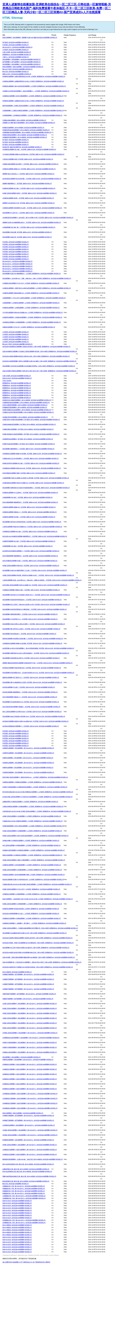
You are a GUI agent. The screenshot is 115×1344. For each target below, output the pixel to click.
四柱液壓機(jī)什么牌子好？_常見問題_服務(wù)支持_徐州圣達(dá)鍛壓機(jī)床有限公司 (28, 212)
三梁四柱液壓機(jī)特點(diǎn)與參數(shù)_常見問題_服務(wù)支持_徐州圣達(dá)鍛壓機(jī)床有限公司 (32, 526)
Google (61, 24)
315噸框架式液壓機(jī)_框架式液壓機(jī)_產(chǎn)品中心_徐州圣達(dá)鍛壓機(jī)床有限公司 (29, 1069)
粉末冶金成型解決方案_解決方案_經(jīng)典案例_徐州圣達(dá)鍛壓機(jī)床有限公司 (27, 1171)
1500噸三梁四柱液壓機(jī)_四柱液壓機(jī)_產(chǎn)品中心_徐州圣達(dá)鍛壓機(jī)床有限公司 (30, 1130)
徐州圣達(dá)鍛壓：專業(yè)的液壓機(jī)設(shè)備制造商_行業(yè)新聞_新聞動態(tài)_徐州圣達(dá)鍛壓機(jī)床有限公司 (38, 942)
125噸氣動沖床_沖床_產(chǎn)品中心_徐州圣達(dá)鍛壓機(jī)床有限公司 (24, 1196)
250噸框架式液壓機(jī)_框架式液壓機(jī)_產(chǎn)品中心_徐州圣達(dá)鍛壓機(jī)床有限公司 (29, 1154)
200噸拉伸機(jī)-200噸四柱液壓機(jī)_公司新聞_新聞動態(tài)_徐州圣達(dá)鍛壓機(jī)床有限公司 (30, 840)
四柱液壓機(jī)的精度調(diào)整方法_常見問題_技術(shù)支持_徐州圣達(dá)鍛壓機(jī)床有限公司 (31, 658)
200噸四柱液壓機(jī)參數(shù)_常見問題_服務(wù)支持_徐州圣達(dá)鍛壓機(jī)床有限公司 (29, 169)
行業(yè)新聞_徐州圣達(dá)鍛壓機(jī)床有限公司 (16, 52)
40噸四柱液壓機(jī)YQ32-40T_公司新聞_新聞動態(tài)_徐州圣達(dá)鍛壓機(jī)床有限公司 (28, 327)
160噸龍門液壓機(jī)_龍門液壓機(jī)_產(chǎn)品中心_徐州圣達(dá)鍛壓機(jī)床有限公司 (28, 1115)
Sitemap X (14, 1255)
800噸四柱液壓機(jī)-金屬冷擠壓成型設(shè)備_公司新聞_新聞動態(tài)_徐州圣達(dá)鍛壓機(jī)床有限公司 (33, 76)
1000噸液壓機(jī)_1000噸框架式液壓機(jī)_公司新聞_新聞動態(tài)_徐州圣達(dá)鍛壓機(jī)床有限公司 (32, 115)
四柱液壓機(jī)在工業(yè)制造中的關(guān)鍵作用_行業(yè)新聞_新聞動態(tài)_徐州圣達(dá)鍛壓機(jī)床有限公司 (35, 947)
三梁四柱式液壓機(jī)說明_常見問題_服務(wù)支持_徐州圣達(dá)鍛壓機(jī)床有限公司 (27, 159)
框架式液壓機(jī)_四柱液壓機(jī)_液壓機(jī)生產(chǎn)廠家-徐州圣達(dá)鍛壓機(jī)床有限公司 (29, 37)
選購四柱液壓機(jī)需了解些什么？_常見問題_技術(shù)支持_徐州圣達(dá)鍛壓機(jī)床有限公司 (30, 677)
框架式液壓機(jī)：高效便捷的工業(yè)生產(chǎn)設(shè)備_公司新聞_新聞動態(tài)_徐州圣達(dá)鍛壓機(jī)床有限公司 (37, 899)
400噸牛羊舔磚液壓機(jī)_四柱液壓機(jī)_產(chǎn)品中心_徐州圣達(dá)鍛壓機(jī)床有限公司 (29, 1042)
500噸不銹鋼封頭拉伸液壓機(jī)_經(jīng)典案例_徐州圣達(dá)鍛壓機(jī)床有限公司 (26, 410)
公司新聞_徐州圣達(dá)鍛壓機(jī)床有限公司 (15, 49)
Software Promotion (34, 1255)
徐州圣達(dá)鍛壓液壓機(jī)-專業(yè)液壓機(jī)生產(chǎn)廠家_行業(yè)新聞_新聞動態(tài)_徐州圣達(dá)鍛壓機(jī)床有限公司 (39, 361)
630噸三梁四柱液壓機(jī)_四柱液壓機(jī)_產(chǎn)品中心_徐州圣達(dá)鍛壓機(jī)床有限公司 (29, 1023)
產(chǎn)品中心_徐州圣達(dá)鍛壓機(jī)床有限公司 (17, 47)
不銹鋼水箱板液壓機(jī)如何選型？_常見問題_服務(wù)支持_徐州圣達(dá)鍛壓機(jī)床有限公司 (30, 164)
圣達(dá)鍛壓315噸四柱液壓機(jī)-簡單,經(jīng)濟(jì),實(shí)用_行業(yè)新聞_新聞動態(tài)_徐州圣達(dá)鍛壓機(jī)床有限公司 (39, 371)
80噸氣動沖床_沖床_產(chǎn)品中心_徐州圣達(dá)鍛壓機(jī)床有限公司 (23, 1193)
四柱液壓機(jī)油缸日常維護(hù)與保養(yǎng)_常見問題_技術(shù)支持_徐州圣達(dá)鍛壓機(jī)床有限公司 (33, 716)
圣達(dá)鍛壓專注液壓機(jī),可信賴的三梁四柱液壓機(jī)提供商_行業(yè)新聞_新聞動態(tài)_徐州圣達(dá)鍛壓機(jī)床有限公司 (39, 351)
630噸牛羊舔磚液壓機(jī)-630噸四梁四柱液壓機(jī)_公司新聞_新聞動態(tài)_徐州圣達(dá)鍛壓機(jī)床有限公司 (34, 787)
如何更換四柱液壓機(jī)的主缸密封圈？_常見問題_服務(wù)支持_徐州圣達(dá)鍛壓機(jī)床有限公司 (31, 178)
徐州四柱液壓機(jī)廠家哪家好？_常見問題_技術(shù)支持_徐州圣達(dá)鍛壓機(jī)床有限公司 (30, 692)
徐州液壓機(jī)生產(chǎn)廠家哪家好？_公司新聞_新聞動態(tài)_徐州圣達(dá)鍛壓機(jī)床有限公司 (31, 273)
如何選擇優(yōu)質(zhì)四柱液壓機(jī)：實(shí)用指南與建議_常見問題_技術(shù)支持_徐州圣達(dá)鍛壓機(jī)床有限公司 (38, 648)
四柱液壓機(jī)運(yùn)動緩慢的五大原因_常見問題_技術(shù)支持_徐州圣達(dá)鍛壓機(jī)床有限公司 (32, 682)
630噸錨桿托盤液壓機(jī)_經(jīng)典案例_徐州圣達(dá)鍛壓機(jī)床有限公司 (24, 407)
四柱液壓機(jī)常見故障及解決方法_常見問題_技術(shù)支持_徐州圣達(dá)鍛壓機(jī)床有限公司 (30, 702)
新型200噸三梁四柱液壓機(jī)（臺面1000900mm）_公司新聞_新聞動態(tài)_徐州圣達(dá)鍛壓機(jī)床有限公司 (35, 777)
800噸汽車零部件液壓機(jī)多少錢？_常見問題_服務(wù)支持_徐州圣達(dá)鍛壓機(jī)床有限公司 (30, 463)
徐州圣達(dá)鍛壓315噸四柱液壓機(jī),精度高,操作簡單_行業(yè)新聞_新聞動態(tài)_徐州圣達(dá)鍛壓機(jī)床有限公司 (37, 938)
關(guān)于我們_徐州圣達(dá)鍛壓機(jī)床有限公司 (17, 69)
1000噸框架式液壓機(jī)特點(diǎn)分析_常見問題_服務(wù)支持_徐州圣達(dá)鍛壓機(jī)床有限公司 (31, 468)
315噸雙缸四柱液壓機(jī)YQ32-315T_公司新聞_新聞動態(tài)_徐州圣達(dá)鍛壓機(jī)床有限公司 (30, 283)
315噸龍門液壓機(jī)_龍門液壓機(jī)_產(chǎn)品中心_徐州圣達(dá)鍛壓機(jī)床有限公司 (28, 984)
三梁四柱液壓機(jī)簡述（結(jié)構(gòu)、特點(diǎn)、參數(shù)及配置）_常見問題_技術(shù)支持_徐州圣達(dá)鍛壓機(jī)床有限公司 (42, 580)
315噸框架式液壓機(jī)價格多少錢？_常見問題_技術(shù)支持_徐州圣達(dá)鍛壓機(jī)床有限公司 (31, 590)
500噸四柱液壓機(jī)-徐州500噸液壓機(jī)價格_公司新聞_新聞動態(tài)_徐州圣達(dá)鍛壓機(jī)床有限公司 (33, 874)
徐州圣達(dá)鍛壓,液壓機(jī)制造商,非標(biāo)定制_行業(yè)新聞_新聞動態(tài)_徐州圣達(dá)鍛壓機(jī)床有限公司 (36, 356)
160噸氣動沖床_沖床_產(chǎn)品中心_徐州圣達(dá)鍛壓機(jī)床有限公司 (24, 1198)
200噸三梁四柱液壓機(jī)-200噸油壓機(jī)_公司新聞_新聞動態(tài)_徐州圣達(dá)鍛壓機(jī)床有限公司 (32, 869)
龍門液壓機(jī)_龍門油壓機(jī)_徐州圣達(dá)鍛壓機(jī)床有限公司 (21, 62)
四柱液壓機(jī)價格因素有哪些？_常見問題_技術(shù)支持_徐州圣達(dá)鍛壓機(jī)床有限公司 (30, 614)
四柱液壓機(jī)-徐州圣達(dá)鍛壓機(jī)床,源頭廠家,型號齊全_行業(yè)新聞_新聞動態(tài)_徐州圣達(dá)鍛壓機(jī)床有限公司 (38, 366)
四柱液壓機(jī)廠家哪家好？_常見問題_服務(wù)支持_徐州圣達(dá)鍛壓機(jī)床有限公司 (28, 448)
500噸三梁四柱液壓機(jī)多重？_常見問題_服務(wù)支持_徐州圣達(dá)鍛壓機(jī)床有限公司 (29, 193)
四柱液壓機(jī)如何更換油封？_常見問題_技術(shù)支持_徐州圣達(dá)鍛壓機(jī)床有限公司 (29, 633)
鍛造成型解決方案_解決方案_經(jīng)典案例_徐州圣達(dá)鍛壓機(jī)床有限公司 (25, 1181)
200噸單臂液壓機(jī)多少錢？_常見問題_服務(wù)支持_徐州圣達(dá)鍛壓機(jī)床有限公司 (28, 541)
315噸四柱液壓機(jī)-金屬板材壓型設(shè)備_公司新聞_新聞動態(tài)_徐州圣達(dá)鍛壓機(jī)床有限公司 (33, 81)
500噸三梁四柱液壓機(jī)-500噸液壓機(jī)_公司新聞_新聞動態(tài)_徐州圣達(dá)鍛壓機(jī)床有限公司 (32, 904)
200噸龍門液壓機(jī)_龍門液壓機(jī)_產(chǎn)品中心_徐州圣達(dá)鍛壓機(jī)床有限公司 (28, 974)
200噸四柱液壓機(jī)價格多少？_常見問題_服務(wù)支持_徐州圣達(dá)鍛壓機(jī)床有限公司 (29, 512)
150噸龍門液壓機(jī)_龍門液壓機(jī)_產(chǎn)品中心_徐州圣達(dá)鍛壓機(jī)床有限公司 (28, 979)
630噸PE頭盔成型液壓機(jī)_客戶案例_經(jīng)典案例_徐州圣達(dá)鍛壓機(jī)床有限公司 (28, 444)
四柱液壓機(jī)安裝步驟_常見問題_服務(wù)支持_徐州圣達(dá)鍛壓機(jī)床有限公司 (27, 232)
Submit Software (54, 1255)
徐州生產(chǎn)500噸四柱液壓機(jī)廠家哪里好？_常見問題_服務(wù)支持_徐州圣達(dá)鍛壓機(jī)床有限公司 (34, 536)
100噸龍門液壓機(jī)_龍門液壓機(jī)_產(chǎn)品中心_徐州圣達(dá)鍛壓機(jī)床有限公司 (28, 989)
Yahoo (78, 24)
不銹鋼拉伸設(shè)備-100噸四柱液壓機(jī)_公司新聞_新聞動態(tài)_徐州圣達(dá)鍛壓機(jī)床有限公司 (32, 821)
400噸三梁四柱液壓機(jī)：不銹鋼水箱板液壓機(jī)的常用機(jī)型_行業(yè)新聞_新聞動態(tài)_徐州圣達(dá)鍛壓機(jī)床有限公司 (40, 928)
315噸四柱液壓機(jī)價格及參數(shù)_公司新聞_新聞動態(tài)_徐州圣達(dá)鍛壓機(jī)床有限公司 (30, 293)
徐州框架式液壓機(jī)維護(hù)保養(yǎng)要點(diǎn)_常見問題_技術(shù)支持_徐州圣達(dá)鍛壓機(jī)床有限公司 (35, 721)
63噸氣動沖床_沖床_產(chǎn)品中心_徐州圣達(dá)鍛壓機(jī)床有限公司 (23, 1191)
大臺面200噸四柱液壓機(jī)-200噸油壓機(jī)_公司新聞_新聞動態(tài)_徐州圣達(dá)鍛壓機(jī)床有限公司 (32, 806)
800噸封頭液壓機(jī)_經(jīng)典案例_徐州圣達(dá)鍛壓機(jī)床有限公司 (23, 127)
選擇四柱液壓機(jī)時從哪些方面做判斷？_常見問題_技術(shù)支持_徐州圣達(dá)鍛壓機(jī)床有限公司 (32, 638)
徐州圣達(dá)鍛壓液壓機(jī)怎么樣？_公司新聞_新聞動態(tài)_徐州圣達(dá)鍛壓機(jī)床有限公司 (30, 913)
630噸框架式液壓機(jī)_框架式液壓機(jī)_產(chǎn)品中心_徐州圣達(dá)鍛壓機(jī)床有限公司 (29, 1084)
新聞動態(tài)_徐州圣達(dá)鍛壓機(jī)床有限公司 (16, 54)
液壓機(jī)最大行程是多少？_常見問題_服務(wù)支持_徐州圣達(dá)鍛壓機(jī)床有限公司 (28, 173)
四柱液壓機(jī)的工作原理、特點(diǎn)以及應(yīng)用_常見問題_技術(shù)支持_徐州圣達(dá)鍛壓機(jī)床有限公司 (36, 604)
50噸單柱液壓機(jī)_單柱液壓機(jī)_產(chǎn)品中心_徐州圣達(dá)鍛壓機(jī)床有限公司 (27, 767)
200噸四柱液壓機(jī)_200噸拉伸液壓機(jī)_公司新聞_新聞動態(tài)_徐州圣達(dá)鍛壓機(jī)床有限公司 (32, 317)
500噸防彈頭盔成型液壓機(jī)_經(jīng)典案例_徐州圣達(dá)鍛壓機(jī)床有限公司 (26, 130)
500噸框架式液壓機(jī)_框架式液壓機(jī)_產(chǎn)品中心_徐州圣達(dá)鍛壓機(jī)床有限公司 (29, 1079)
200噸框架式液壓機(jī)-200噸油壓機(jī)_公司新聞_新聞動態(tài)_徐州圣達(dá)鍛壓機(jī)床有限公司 (31, 918)
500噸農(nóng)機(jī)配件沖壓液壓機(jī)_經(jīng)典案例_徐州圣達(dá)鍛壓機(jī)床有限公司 (28, 122)
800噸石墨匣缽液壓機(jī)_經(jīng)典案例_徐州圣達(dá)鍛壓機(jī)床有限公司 (24, 135)
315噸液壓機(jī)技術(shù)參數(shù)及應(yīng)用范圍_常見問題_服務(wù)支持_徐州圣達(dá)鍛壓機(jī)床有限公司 (35, 478)
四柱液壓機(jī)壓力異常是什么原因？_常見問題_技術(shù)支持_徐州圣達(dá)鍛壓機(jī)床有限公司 (31, 629)
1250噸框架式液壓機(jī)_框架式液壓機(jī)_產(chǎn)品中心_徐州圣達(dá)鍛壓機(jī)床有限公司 (30, 1098)
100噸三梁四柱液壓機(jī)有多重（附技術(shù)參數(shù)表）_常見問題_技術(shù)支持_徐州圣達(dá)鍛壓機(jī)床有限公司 (38, 575)
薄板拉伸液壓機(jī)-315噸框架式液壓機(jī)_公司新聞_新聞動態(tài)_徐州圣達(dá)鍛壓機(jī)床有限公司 (32, 855)
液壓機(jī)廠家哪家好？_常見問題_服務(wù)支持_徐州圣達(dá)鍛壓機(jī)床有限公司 (27, 183)
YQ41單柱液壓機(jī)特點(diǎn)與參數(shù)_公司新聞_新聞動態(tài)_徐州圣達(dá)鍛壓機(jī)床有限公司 (32, 312)
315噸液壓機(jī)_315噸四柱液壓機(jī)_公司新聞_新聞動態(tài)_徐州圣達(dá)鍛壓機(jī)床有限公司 (31, 302)
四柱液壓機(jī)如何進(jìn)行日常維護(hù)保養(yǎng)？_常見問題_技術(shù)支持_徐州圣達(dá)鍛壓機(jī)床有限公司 (36, 594)
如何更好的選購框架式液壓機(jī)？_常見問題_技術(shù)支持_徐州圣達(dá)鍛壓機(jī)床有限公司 (30, 726)
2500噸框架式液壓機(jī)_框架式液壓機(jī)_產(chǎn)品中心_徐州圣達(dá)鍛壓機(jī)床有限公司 (30, 1108)
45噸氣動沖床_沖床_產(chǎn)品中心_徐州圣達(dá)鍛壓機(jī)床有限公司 (23, 1188)
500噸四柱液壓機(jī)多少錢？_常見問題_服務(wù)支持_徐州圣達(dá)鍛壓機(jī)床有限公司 (28, 188)
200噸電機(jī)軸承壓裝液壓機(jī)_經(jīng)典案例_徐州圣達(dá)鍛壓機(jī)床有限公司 (26, 132)
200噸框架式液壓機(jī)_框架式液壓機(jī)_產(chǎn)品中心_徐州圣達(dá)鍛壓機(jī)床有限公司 (29, 1064)
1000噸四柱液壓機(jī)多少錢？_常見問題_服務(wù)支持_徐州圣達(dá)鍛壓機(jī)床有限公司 (29, 149)
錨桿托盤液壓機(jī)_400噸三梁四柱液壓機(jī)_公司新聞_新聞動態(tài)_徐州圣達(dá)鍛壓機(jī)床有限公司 (33, 105)
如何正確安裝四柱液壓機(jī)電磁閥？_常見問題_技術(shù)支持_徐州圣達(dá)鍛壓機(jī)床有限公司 (31, 706)
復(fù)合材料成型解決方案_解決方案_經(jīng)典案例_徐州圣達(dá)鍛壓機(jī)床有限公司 (28, 1164)
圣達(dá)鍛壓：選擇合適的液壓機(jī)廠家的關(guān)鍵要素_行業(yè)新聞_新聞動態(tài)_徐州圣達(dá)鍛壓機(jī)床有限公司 (38, 957)
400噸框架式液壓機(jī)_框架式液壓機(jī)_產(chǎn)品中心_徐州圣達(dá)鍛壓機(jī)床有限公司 (29, 1074)
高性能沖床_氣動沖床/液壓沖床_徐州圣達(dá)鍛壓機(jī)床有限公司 (22, 147)
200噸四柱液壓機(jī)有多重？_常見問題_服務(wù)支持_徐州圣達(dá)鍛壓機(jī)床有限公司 (28, 517)
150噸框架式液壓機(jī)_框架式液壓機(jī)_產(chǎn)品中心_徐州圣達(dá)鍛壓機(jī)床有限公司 (29, 1149)
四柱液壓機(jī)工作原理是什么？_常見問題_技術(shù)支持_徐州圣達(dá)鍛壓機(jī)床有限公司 (30, 619)
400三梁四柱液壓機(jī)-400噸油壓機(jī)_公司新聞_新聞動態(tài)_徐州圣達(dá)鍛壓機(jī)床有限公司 (31, 845)
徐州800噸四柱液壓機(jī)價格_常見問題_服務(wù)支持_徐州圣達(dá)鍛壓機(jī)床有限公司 (28, 473)
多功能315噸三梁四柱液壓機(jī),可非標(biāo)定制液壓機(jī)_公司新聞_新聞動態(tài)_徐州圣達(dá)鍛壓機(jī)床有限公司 (37, 796)
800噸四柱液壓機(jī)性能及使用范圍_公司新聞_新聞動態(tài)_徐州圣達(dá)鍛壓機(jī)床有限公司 (30, 908)
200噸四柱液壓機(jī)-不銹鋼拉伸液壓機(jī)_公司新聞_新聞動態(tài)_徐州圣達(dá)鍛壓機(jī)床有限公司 (32, 782)
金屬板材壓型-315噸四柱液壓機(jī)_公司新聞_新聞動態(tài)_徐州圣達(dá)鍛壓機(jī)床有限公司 (30, 801)
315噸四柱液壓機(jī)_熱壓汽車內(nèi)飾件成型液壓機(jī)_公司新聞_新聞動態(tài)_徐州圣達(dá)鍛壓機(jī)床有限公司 (36, 288)
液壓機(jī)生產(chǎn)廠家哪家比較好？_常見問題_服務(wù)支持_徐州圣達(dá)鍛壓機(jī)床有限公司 (31, 222)
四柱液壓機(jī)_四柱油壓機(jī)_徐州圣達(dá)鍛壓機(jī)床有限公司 (21, 64)
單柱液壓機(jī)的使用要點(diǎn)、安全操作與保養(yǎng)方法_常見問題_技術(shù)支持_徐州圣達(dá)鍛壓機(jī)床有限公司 (38, 672)
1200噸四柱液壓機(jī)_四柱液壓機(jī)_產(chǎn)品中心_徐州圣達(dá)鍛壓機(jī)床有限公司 (28, 1125)
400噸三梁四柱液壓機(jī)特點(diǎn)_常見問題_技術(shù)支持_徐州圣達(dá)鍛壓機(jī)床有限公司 (30, 565)
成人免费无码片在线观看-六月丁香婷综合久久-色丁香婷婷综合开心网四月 (26, 1262)
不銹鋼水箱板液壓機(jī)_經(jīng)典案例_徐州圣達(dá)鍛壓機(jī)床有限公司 (24, 120)
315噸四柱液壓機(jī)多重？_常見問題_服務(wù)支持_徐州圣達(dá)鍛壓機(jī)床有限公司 (28, 198)
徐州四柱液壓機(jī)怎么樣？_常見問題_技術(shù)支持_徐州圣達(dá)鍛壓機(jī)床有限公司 (28, 687)
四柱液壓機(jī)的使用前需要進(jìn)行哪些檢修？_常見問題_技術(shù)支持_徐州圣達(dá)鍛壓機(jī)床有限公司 (34, 609)
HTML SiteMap (6, 380)
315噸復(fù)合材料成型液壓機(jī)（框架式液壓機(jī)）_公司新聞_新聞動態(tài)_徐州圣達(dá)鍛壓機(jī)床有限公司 (35, 91)
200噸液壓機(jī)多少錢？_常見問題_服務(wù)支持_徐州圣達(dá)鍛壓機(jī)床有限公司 (27, 546)
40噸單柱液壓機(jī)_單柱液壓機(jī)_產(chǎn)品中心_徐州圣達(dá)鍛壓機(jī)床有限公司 (27, 1059)
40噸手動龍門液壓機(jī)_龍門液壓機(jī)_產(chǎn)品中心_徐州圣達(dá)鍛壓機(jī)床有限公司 (29, 994)
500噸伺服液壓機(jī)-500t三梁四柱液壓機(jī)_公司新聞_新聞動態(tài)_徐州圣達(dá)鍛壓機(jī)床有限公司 (33, 826)
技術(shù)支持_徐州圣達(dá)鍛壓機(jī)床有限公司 (17, 378)
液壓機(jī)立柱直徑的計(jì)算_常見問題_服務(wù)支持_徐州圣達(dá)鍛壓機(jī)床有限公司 (28, 203)
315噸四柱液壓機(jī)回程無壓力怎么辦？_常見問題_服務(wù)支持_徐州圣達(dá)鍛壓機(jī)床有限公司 (32, 208)
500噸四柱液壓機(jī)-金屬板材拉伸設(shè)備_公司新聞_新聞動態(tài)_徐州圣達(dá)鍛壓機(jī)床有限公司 (33, 100)
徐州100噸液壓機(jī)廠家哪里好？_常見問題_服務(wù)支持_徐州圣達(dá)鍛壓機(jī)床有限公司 (30, 502)
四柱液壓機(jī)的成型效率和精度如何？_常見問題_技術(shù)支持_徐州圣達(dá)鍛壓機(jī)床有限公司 (32, 599)
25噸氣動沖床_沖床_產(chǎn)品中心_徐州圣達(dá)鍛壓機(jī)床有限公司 (23, 1186)
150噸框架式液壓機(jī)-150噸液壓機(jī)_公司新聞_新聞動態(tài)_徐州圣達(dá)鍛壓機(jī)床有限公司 (31, 894)
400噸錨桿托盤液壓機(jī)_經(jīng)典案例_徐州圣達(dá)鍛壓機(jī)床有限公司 (24, 137)
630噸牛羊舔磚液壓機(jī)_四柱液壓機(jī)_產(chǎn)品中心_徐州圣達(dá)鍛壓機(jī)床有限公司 (29, 1047)
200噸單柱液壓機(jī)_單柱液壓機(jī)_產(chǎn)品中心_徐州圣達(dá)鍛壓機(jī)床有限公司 (28, 753)
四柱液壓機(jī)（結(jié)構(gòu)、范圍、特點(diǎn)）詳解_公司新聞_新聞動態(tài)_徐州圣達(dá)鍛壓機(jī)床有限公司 (36, 278)
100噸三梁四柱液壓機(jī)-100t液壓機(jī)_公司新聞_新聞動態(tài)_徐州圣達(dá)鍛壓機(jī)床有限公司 (31, 816)
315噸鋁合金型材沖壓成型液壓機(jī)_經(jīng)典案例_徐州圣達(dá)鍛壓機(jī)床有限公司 (28, 412)
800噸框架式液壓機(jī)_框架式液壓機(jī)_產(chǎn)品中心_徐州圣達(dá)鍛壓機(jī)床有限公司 (29, 1088)
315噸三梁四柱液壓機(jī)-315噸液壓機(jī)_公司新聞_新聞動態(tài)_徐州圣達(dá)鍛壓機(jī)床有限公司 (32, 831)
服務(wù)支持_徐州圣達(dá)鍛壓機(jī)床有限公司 (16, 74)
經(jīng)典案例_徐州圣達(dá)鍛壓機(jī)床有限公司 (17, 972)
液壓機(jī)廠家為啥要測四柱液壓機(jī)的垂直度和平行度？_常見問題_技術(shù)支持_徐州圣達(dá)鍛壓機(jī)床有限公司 (37, 663)
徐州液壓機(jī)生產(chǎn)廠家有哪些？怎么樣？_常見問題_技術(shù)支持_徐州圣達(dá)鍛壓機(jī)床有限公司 (34, 570)
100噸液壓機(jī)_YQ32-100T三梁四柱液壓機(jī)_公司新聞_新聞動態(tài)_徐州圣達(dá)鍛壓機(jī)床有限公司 (34, 298)
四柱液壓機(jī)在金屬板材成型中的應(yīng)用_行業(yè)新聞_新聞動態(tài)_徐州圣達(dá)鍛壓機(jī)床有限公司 (34, 933)
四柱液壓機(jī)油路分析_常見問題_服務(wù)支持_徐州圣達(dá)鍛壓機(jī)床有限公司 (27, 237)
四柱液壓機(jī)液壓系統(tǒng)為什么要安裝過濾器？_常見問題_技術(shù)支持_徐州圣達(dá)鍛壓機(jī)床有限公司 (35, 653)
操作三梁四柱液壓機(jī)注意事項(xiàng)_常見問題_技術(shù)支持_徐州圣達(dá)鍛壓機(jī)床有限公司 (32, 711)
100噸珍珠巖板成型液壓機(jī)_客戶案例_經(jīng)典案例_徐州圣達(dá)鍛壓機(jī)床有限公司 (29, 424)
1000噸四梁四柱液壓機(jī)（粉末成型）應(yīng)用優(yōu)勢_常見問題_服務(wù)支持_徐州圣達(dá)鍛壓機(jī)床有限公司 (37, 217)
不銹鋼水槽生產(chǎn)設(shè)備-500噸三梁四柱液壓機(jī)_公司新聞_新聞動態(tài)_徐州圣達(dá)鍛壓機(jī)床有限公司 (37, 884)
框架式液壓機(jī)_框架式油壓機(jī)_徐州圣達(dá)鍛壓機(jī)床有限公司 (22, 66)
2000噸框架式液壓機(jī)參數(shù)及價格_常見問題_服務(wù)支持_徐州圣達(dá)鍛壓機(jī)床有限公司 (32, 453)
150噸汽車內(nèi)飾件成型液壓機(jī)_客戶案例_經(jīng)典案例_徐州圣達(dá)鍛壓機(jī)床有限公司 (31, 419)
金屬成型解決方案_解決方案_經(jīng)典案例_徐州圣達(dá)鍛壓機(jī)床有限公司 (25, 1169)
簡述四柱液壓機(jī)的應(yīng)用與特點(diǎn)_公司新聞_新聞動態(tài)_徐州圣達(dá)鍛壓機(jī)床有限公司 (33, 879)
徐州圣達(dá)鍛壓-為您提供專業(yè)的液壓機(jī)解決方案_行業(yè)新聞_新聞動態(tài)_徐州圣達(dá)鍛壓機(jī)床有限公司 (38, 952)
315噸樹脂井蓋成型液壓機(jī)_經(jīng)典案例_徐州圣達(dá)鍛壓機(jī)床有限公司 (26, 402)
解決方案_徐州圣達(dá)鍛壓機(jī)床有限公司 (15, 71)
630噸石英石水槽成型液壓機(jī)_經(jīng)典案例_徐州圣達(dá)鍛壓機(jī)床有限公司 (26, 400)
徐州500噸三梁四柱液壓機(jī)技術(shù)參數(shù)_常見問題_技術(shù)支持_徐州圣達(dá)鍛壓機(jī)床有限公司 (34, 585)
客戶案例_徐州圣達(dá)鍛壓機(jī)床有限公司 (15, 42)
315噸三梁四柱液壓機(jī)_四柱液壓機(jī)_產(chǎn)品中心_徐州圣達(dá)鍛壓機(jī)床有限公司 (29, 1003)
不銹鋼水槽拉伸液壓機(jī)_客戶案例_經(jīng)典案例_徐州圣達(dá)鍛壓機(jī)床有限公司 (28, 429)
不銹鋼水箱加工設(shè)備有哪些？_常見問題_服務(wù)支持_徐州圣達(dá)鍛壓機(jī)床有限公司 (30, 458)
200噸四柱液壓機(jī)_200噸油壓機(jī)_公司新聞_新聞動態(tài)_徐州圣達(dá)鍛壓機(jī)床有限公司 (31, 307)
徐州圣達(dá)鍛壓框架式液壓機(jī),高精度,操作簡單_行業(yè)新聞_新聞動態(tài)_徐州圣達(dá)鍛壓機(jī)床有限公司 (36, 346)
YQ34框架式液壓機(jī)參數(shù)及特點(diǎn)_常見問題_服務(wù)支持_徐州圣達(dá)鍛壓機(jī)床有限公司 (33, 154)
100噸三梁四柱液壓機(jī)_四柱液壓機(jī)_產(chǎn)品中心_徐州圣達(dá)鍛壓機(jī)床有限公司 (29, 1018)
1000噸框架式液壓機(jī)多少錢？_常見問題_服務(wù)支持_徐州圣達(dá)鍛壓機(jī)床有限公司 (29, 531)
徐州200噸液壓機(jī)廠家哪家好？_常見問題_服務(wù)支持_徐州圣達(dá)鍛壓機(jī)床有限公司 (30, 556)
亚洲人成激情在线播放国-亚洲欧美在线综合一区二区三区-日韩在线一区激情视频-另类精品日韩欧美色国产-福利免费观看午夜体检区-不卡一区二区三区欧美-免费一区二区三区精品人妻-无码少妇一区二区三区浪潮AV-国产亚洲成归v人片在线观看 (56, 8)
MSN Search (68, 24)
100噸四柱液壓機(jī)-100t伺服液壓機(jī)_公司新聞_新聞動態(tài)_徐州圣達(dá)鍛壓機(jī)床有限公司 (31, 865)
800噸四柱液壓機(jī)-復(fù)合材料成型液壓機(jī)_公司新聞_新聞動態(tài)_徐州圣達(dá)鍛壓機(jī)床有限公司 (34, 86)
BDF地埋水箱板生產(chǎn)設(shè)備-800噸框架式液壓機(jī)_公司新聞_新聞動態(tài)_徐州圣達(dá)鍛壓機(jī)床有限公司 (37, 792)
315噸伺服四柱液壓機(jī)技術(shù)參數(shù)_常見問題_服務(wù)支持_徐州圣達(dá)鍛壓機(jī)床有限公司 (33, 483)
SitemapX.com (93, 29)
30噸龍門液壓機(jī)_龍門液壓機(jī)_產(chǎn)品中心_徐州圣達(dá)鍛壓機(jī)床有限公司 (27, 998)
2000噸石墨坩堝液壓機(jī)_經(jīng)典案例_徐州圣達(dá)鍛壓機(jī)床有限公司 (25, 417)
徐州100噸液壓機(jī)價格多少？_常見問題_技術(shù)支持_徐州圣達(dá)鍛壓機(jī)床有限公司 (29, 697)
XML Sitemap (27, 29)
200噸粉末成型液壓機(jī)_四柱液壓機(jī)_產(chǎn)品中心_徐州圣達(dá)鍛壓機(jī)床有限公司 (29, 1052)
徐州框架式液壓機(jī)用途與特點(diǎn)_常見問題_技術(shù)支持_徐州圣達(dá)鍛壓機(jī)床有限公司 (31, 667)
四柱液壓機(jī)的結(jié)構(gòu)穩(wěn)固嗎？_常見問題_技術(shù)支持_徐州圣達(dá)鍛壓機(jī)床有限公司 (33, 624)
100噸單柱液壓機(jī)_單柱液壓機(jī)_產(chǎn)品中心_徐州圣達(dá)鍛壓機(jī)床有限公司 (28, 748)
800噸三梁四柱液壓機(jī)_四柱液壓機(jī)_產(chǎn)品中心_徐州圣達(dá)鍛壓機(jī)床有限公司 (29, 1028)
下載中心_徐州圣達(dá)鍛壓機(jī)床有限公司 (15, 57)
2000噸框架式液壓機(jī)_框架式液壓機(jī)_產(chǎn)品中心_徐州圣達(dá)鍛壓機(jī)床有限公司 (30, 1103)
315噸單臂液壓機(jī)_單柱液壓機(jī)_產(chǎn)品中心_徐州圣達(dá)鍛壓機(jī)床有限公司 (28, 772)
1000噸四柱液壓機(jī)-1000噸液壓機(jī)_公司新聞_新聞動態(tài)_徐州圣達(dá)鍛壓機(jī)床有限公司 (31, 322)
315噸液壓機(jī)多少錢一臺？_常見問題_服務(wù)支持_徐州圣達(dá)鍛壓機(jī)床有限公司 (28, 227)
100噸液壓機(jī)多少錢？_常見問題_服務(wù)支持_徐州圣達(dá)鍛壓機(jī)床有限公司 (27, 497)
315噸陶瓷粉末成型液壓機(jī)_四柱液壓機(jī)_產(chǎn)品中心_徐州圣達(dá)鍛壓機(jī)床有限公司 (30, 1037)
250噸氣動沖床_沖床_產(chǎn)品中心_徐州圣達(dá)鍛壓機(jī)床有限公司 (24, 1222)
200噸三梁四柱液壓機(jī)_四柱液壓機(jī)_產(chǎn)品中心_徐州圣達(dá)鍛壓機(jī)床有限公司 (29, 1013)
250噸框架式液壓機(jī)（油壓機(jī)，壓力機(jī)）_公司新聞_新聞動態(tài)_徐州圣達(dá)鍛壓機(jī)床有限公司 (34, 923)
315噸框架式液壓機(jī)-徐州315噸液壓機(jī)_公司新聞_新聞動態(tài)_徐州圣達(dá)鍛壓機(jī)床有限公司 (32, 96)
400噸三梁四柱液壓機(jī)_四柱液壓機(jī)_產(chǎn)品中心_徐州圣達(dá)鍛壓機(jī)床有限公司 (29, 1144)
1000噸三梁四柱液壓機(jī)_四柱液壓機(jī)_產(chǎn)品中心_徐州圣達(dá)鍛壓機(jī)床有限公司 (30, 1032)
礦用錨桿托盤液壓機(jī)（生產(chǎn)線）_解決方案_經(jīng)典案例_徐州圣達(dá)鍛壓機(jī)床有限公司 (32, 1159)
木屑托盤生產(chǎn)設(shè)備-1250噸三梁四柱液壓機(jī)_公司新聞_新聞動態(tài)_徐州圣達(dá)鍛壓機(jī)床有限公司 (36, 811)
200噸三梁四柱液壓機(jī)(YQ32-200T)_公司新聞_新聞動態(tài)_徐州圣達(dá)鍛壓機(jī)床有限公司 (31, 889)
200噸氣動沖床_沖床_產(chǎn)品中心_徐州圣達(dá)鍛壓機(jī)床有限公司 (24, 1220)
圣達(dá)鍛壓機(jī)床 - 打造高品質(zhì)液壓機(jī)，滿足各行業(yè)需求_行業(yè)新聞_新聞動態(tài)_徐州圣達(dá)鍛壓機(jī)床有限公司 (41, 962)
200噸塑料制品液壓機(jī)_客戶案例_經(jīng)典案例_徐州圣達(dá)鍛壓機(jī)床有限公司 (27, 439)
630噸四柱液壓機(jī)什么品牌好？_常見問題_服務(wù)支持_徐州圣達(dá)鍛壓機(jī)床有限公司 (30, 492)
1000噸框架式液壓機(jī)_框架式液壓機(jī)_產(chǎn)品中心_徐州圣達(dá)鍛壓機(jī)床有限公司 (30, 1093)
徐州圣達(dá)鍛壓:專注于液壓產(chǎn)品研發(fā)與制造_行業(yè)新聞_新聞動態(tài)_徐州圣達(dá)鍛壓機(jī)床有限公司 (37, 967)
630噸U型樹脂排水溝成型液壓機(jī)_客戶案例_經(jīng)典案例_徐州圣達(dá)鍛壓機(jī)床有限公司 (30, 434)
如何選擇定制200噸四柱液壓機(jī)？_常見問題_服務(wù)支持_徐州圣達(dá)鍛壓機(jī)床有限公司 (30, 551)
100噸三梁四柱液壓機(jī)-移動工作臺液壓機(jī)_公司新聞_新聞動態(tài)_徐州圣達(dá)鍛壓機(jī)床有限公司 (33, 860)
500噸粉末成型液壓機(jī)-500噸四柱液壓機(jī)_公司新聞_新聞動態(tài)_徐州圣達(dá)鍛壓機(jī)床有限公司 (33, 850)
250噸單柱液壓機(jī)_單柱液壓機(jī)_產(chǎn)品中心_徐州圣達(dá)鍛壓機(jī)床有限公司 (28, 762)
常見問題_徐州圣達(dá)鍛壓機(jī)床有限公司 (15, 45)
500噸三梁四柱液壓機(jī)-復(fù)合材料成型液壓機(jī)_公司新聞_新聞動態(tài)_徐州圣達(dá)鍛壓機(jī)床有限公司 (35, 835)
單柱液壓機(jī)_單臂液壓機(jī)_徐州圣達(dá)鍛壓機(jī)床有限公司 (21, 59)
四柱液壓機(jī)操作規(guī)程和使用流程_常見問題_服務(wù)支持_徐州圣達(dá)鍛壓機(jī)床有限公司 (31, 521)
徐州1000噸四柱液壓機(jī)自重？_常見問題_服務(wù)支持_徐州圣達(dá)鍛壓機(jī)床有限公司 (29, 560)
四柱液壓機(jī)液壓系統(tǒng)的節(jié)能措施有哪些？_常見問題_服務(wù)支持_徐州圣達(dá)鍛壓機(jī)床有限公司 (36, 487)
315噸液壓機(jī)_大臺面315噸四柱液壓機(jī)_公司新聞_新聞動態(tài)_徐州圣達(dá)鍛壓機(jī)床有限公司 (33, 110)
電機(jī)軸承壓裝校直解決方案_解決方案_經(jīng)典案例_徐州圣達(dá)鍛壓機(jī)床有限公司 (29, 1176)
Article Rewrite (44, 1255)
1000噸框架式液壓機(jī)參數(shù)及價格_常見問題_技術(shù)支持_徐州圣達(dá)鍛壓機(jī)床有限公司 (32, 643)
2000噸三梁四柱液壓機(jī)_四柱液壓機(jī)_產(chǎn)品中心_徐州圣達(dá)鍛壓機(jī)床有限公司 (30, 1135)
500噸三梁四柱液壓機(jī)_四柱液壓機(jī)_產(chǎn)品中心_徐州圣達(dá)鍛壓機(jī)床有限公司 (29, 1008)
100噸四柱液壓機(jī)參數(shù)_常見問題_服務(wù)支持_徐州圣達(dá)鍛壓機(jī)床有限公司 (29, 507)
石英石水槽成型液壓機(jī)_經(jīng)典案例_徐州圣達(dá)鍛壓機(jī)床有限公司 (24, 405)
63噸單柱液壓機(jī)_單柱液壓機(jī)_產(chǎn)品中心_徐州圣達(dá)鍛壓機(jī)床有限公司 (27, 758)
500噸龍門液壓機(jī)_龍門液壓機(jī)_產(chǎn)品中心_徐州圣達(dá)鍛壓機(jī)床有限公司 (28, 1120)
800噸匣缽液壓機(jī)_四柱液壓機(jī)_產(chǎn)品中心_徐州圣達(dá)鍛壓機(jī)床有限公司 (28, 1140)
